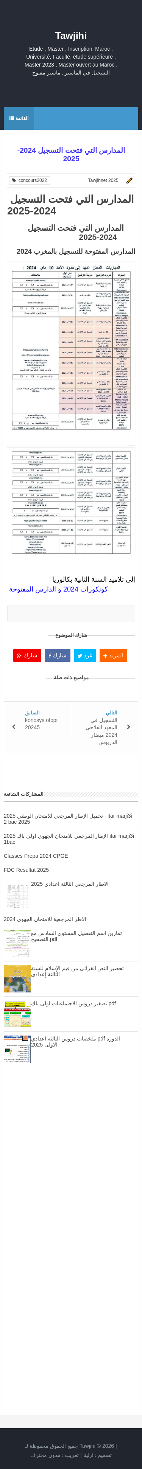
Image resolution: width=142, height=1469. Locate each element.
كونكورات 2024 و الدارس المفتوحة (58, 589)
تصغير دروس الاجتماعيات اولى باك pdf (73, 1003)
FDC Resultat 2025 (26, 870)
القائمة (18, 118)
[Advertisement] (71, 1160)
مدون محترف (45, 1455)
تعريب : (54, 1455)
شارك (27, 655)
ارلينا (88, 1455)
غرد (85, 655)
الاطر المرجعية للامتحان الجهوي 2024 (45, 919)
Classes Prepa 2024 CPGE (36, 856)
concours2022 (29, 180)
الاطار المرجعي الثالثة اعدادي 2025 (70, 884)
